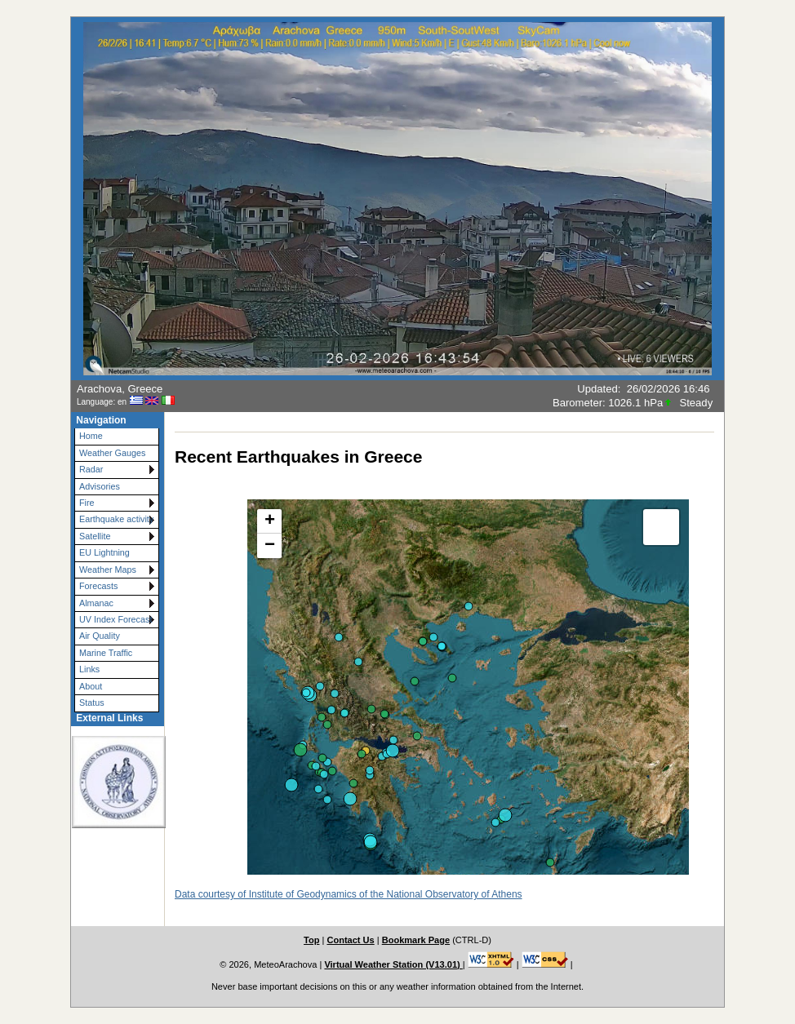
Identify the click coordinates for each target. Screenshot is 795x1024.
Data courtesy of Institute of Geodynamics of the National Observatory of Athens (348, 894)
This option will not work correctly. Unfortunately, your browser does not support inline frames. (468, 671)
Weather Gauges (112, 453)
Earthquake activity (116, 519)
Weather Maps (107, 569)
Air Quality (99, 636)
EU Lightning (104, 552)
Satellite (94, 536)
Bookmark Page (416, 940)
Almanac (96, 603)
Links (89, 669)
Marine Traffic (105, 653)
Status (91, 702)
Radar (91, 469)
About (90, 686)
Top (311, 940)
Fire (87, 503)
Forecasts (98, 586)
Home (91, 436)
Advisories (99, 486)
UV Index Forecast (115, 619)
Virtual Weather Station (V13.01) (393, 964)
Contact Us (350, 940)
